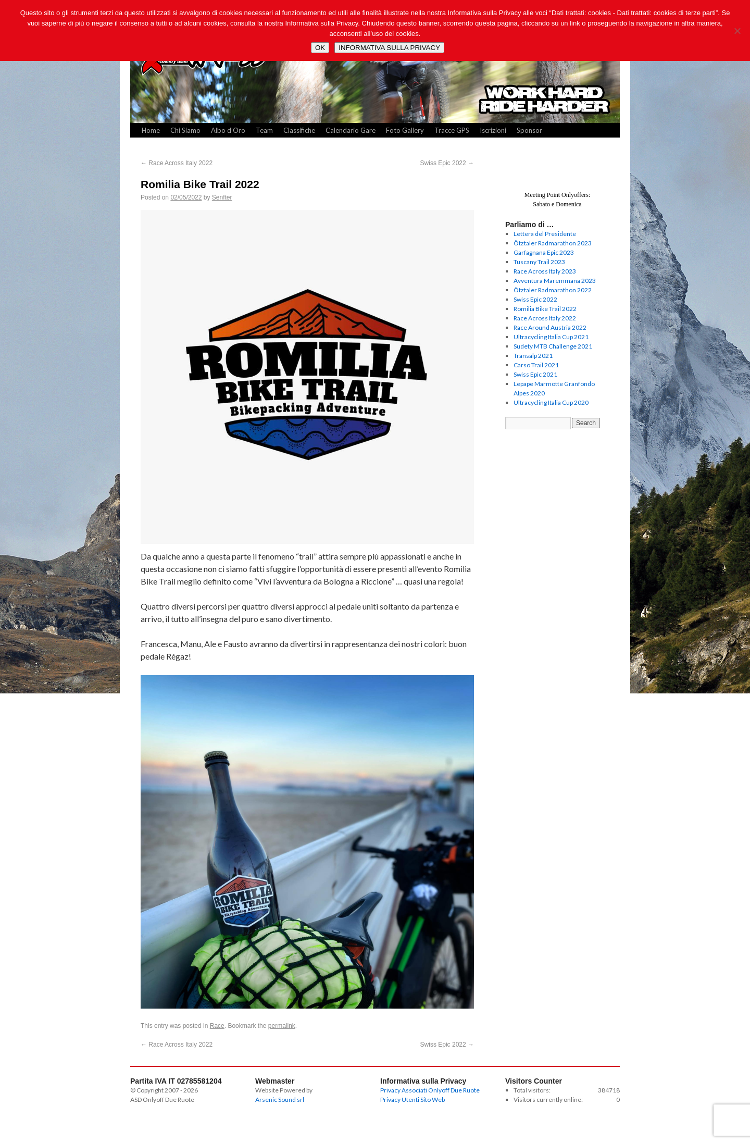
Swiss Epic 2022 (447, 163)
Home (151, 130)
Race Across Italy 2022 (177, 163)
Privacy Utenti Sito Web (412, 1099)
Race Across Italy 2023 (545, 271)
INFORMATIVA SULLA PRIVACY (389, 48)
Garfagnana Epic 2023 (544, 252)
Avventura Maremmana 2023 (555, 280)
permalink (281, 1025)
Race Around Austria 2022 (550, 327)
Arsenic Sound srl (279, 1099)
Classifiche (299, 130)
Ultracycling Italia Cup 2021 (551, 337)
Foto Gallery (405, 130)
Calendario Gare (351, 130)
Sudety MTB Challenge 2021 (553, 346)
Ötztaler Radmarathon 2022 (553, 290)
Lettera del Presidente (545, 234)
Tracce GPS (451, 130)
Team (264, 130)
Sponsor (529, 130)
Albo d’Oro (228, 130)
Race (217, 1025)
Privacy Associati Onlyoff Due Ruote (430, 1090)
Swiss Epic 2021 (535, 374)
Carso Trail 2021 (536, 365)
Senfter (222, 197)
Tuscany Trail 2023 (539, 262)
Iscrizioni (493, 130)
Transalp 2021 (533, 355)
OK (320, 48)
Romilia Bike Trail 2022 (545, 309)
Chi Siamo (185, 130)
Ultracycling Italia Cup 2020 (551, 402)
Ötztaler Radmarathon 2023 (553, 243)
